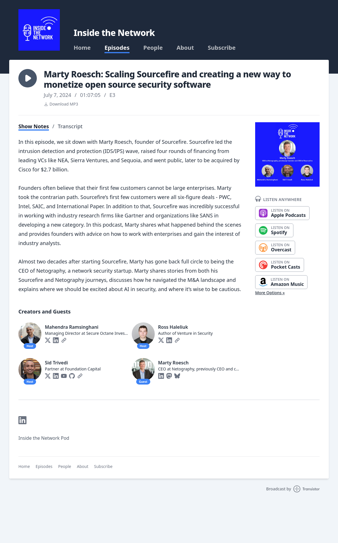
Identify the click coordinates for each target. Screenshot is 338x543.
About (185, 48)
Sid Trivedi (56, 363)
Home (82, 48)
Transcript (70, 126)
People (153, 48)
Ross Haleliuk (173, 327)
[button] (27, 78)
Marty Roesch (173, 363)
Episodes (116, 48)
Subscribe (222, 48)
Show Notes (33, 126)
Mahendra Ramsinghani (71, 327)
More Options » (270, 292)
